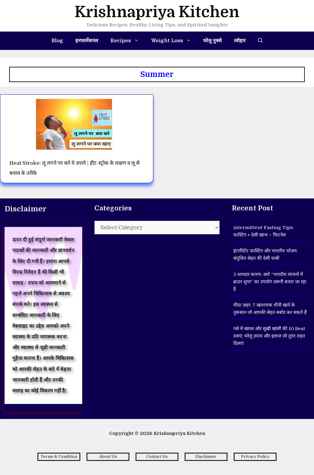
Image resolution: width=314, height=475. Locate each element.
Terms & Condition (58, 456)
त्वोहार (240, 40)
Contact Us (157, 456)
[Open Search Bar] (260, 41)
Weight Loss (174, 41)
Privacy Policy (255, 456)
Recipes (127, 41)
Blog (57, 40)
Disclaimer (206, 456)
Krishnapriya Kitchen (157, 12)
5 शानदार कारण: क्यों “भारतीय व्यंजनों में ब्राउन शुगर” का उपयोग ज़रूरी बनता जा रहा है (269, 282)
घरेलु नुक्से (212, 40)
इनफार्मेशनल (86, 40)
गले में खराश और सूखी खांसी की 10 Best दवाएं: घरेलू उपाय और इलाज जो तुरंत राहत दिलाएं (269, 336)
